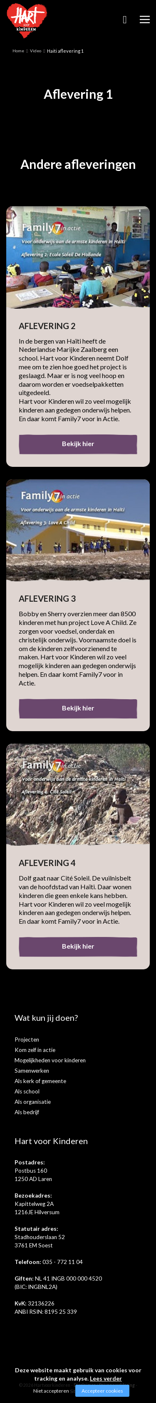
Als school (27, 1091)
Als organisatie (33, 1101)
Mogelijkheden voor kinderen (50, 1060)
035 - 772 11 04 (62, 1262)
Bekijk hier (78, 443)
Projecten (27, 1039)
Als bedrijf (27, 1112)
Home (18, 50)
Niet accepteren (51, 1391)
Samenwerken (32, 1070)
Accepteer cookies (102, 1391)
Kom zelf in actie (35, 1050)
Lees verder (106, 1378)
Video (35, 50)
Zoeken (124, 22)
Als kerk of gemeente (40, 1081)
